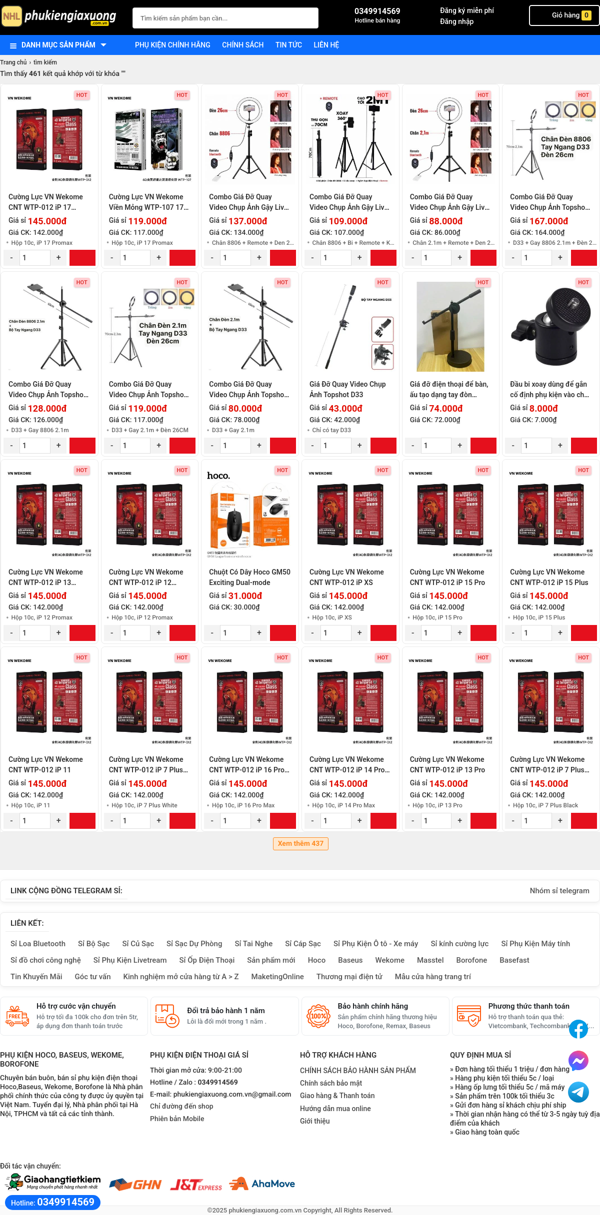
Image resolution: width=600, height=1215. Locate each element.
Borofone (471, 960)
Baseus (350, 960)
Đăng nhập (457, 21)
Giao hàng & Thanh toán (337, 1096)
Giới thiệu (315, 1121)
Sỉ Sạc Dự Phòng (194, 943)
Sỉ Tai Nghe (253, 943)
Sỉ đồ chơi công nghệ (45, 960)
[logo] (61, 17)
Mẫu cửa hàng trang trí (433, 976)
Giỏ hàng (565, 15)
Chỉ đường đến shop (182, 1107)
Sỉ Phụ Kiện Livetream (130, 960)
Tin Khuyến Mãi (36, 976)
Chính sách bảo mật (331, 1083)
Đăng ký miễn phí (467, 10)
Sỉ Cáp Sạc (303, 943)
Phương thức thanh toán (529, 1006)
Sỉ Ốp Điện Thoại (207, 960)
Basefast (514, 960)
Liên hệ (327, 45)
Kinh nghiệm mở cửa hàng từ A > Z (181, 976)
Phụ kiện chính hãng (172, 45)
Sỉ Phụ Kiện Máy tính (535, 943)
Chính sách (243, 45)
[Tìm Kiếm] (308, 16)
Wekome (390, 960)
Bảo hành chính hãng (373, 1006)
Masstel (430, 960)
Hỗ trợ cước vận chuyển (76, 1006)
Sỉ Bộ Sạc (94, 943)
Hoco (317, 960)
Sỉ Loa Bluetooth (38, 943)
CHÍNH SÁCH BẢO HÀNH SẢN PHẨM (358, 1071)
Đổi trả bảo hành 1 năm (225, 1010)
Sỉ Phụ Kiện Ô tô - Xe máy (376, 943)
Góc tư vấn (93, 976)
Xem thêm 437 (301, 844)
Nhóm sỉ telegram (560, 890)
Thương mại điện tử (349, 976)
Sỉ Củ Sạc (138, 943)
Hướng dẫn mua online (335, 1109)
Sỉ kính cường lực (459, 943)
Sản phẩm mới (271, 960)
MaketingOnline (278, 976)
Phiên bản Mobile (177, 1119)
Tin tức (289, 45)
